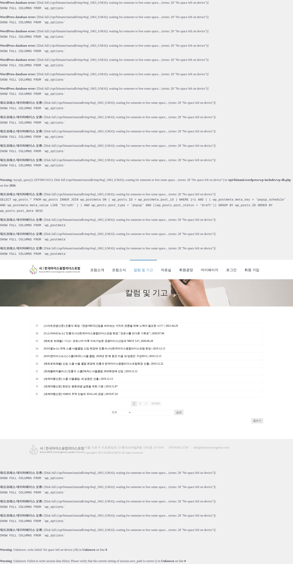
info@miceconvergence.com (211, 447)
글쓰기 (257, 420)
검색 (179, 412)
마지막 (155, 403)
